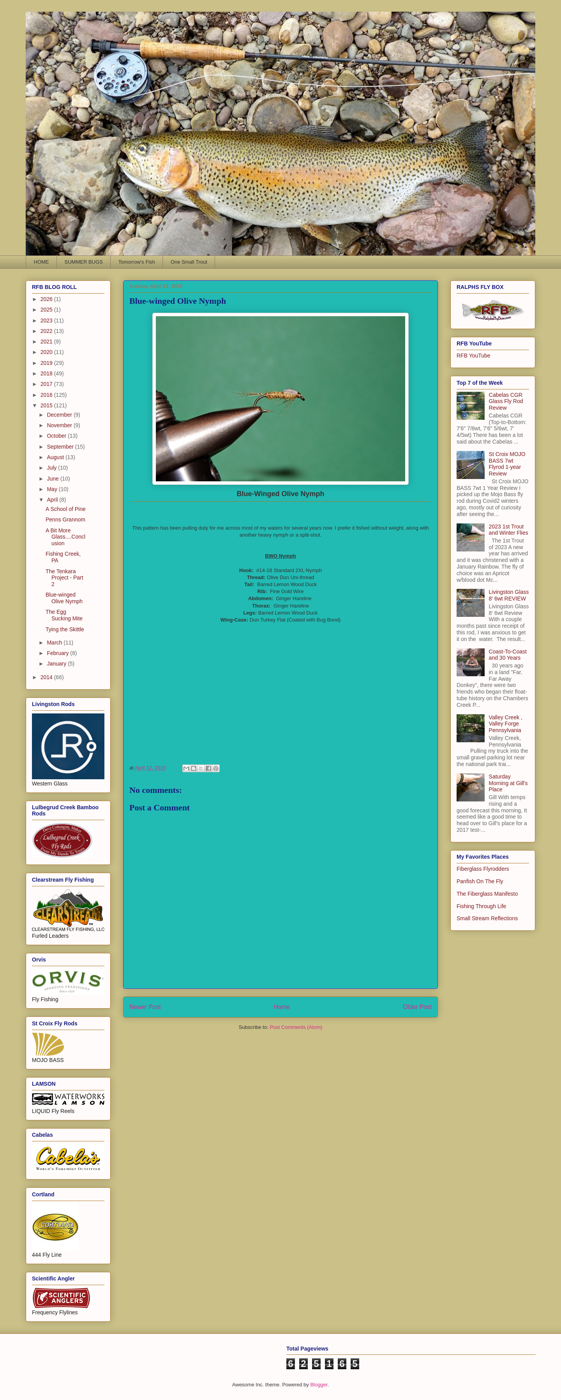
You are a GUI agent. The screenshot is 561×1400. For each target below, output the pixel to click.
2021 (47, 341)
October (57, 436)
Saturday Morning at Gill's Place (508, 783)
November (60, 425)
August (56, 457)
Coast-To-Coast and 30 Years (508, 654)
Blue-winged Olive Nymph (64, 598)
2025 (47, 309)
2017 (47, 384)
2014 (47, 677)
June (53, 478)
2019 (47, 363)
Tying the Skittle (65, 629)
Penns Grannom (65, 519)
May (52, 489)
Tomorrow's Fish (136, 262)
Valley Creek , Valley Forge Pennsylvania (505, 724)
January (57, 663)
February (58, 653)
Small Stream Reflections (487, 918)
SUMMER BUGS (84, 262)
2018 (47, 373)
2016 (47, 395)
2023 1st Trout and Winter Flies (508, 529)
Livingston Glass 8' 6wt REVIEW (509, 595)
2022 (47, 331)
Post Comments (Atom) (296, 1027)
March (55, 642)
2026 (47, 299)
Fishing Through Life (481, 906)
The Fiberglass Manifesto (487, 894)
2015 (47, 405)
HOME (41, 262)
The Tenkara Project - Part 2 (64, 578)
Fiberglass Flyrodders (483, 869)
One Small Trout (189, 262)
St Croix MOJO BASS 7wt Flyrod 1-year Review (507, 464)
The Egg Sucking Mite (64, 615)
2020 (47, 352)
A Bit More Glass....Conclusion (65, 537)
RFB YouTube (473, 355)
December (60, 415)
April (53, 500)
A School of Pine (66, 509)
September (61, 447)
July (52, 468)
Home (282, 1007)
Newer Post (145, 1007)
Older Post (417, 1007)
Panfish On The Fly (480, 881)
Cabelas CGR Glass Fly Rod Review (506, 401)
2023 (47, 320)
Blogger (318, 1385)
